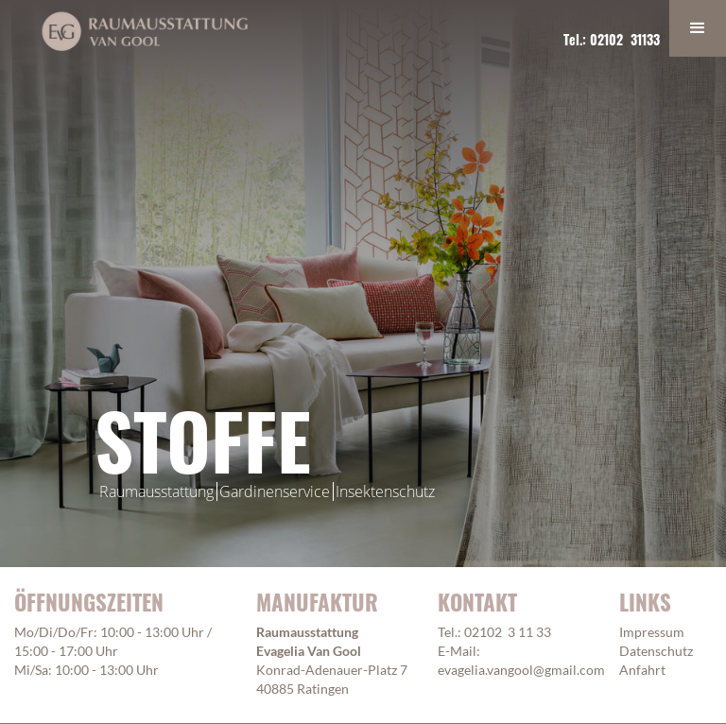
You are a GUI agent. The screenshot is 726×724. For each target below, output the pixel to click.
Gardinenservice (274, 491)
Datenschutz (656, 651)
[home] (144, 31)
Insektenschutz (385, 491)
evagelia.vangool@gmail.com (521, 670)
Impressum (651, 632)
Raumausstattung (156, 491)
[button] (697, 28)
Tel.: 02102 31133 (611, 39)
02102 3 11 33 (507, 632)
